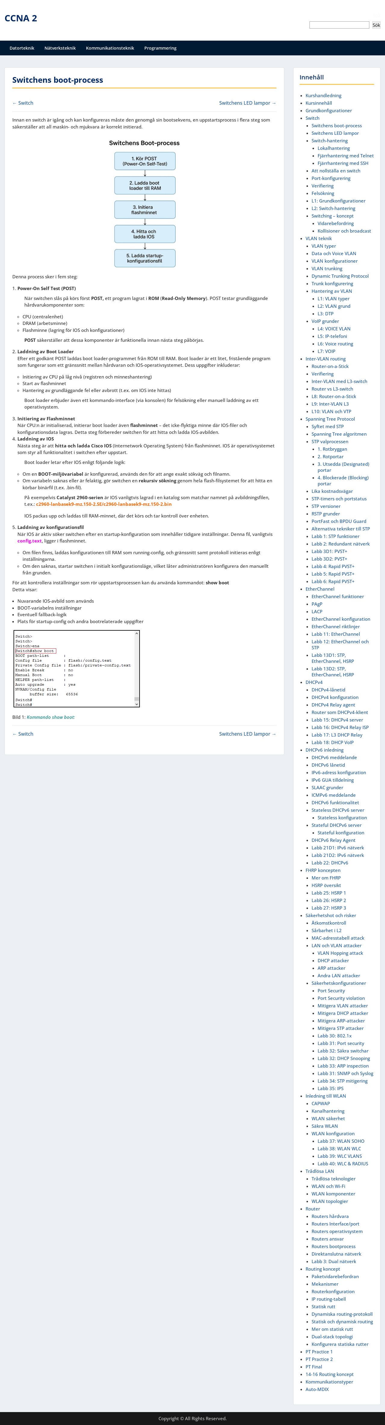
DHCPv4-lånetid (328, 690)
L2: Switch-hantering (333, 208)
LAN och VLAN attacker (337, 945)
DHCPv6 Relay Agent (334, 840)
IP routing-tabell (329, 1299)
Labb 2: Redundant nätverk (341, 544)
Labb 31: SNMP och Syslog (345, 1073)
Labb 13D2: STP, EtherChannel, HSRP (333, 672)
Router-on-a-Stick (330, 366)
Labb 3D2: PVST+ (329, 559)
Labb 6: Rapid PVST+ (333, 581)
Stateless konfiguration (342, 818)
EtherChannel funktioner (338, 596)
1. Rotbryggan (332, 449)
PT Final (314, 1367)
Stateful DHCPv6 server (337, 825)
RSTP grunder (326, 514)
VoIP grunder (325, 321)
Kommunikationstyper (329, 1382)
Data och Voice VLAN (334, 253)
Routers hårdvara (330, 1216)
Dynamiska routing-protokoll (342, 1314)
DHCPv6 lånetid (328, 765)
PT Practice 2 (319, 1359)
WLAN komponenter (333, 1194)
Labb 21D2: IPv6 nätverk (338, 855)
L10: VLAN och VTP (331, 411)
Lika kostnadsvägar (332, 491)
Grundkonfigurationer (329, 110)
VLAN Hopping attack (340, 953)
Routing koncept (323, 1269)
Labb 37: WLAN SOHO (341, 1141)
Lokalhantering (334, 148)
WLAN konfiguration (333, 1133)
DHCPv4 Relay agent (333, 705)
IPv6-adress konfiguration (339, 772)
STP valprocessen (330, 441)
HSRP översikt (326, 885)
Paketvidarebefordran (335, 1276)
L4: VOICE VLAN (334, 329)
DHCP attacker (333, 960)
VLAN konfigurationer (335, 261)
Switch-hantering (330, 141)
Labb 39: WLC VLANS (340, 1156)
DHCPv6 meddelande (334, 757)
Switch (312, 118)
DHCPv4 (314, 682)
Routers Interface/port (335, 1224)
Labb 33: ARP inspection (343, 1066)
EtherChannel (320, 589)
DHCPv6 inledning (324, 750)
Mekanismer (325, 1284)
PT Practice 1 (319, 1352)
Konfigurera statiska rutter (340, 1344)
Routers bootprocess (334, 1246)
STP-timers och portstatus (339, 499)
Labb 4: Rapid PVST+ (333, 566)
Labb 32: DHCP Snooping (344, 1058)
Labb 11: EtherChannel (336, 634)
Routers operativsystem (337, 1231)
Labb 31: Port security (341, 1043)
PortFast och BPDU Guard (339, 521)
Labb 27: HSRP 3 (329, 908)
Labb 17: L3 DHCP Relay (337, 735)
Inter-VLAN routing (326, 359)
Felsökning (323, 193)
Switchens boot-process (337, 125)
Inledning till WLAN (326, 1096)
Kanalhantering (328, 1111)
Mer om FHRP (326, 878)
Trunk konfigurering (332, 283)
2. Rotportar (330, 456)
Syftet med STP (328, 426)
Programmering (160, 48)
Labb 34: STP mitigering (343, 1081)
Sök (376, 15)
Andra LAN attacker (339, 975)
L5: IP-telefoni (332, 336)
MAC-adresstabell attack (338, 938)
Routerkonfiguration (333, 1291)
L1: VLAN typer (334, 298)
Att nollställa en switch (336, 171)
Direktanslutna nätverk (336, 1254)
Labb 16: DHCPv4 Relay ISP (340, 727)
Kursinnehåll (319, 103)
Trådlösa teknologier (334, 1179)
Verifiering (323, 186)
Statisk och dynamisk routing (342, 1321)
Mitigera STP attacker (341, 1028)
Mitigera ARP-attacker (341, 1021)
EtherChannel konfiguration (341, 619)
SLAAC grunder (327, 787)
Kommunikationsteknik (110, 48)
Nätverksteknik (60, 48)
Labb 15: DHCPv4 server (337, 720)
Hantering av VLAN (332, 291)
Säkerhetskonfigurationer (339, 983)
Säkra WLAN (325, 1126)
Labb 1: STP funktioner (335, 536)
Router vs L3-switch (332, 389)
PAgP (317, 604)
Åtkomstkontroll (329, 923)
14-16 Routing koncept (330, 1374)
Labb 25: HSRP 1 (329, 893)
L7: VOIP (326, 351)
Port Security (331, 991)
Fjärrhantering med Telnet (346, 156)
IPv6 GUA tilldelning (333, 780)
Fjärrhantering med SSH (343, 163)
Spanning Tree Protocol (330, 419)
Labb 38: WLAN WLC (339, 1148)
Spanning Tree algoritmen (339, 434)
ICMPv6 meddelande (334, 795)
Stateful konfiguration (341, 833)
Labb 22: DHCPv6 (330, 863)
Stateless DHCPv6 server (338, 810)
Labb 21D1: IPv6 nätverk (338, 848)
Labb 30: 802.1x (335, 1036)
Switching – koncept (333, 216)
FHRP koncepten (323, 870)
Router (313, 1209)
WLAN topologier (330, 1201)
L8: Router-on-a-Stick (334, 396)
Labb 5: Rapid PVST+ (333, 574)
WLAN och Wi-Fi (328, 1186)
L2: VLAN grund (334, 306)
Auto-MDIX (317, 1389)
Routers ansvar (328, 1239)
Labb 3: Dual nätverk (334, 1261)
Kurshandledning (323, 95)
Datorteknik (22, 48)
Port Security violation (341, 998)
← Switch (22, 103)
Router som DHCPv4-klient (340, 712)
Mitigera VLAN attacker (343, 1006)
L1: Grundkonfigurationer (338, 201)
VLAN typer (324, 246)
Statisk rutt (323, 1306)
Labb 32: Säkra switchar (343, 1051)
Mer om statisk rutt (332, 1329)
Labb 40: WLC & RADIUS (343, 1164)
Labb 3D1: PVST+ (329, 551)
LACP (317, 611)
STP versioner (326, 506)
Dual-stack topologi (332, 1337)
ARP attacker (331, 968)
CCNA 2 (21, 18)
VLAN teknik (319, 238)
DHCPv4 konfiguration (335, 697)
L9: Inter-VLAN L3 (330, 404)
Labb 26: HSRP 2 (329, 900)
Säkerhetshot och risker (331, 915)
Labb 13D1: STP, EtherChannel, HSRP (333, 658)
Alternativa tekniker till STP (341, 529)
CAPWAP (321, 1103)
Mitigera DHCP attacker (343, 1013)
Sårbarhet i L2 (327, 930)
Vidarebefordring (336, 223)
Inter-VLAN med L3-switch (339, 381)
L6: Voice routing (335, 344)
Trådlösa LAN (320, 1171)
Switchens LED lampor (335, 133)
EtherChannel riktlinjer (336, 626)
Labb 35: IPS (330, 1088)
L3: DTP (326, 314)
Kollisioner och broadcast (344, 231)
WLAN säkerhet (328, 1118)
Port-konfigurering (331, 178)
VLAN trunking (327, 268)
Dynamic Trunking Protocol (340, 276)
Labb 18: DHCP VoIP (333, 742)
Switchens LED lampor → (247, 103)
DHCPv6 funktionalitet (335, 802)
